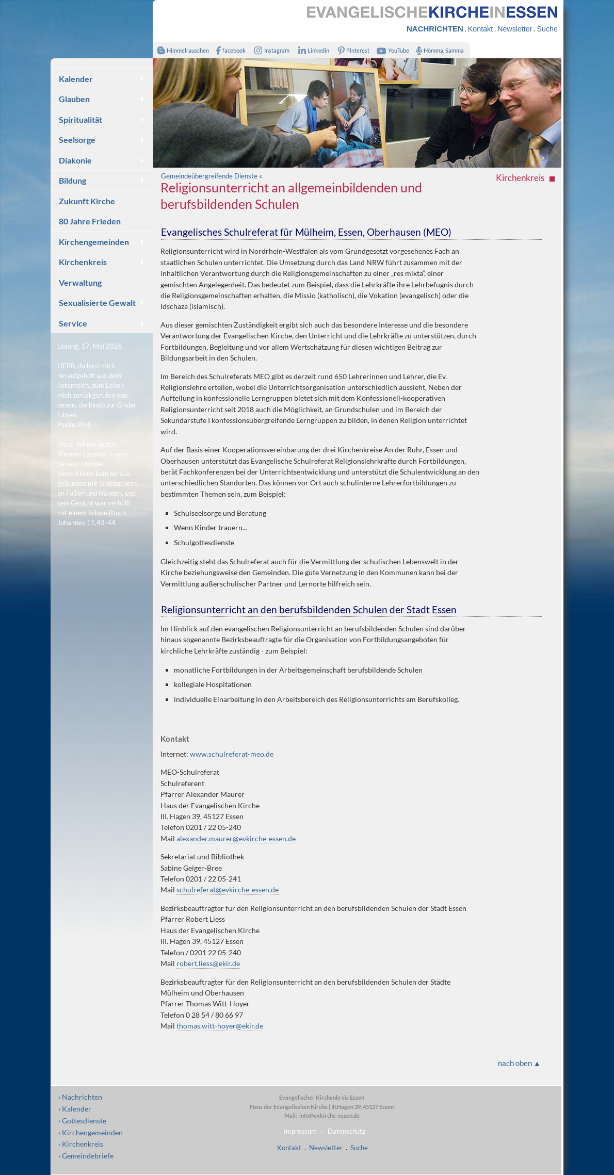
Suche (547, 29)
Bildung (72, 180)
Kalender (76, 79)
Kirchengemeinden (94, 242)
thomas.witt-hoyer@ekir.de (219, 1025)
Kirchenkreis (83, 262)
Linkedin (311, 50)
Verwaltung (80, 282)
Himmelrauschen (181, 50)
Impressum (300, 1131)
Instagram (269, 50)
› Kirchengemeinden (90, 1132)
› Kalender (74, 1108)
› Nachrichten (80, 1096)
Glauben (74, 99)
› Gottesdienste (82, 1120)
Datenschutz (346, 1131)
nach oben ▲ (519, 1063)
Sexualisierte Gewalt (97, 302)
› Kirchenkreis (80, 1143)
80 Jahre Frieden (90, 221)
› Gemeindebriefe (86, 1155)
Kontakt (480, 29)
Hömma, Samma (438, 50)
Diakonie (75, 160)
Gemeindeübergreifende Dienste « (211, 176)
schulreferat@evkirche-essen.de (227, 889)
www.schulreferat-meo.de (231, 753)
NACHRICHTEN (435, 28)
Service (73, 323)
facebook (229, 50)
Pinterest (352, 50)
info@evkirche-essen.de (329, 1115)
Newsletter (514, 29)
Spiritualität (80, 119)
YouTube (391, 50)
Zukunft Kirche (87, 201)
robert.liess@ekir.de (208, 963)
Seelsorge (77, 139)
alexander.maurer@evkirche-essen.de (236, 838)
